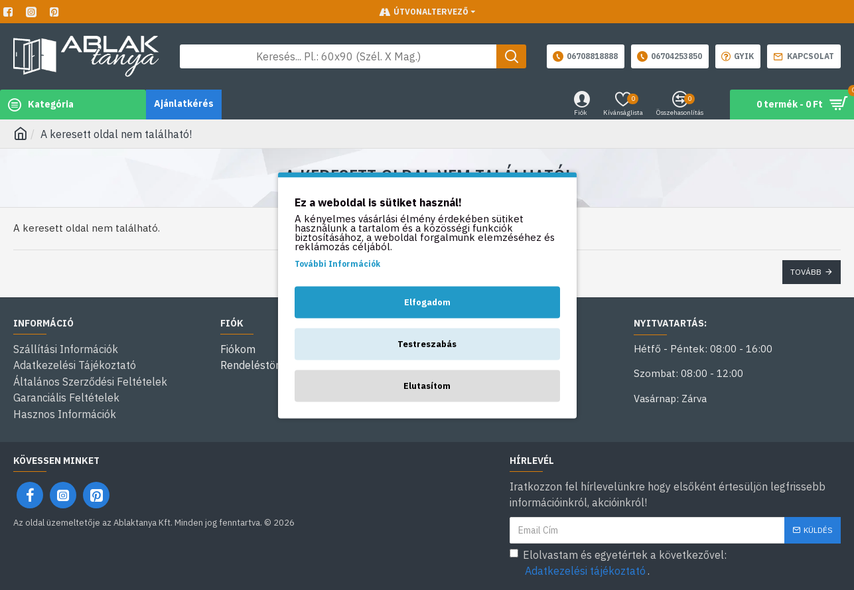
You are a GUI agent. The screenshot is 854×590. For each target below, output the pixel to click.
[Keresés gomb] (511, 56)
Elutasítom (427, 385)
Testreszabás (427, 343)
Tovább (805, 272)
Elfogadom (427, 301)
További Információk (337, 263)
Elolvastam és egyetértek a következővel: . (618, 561)
